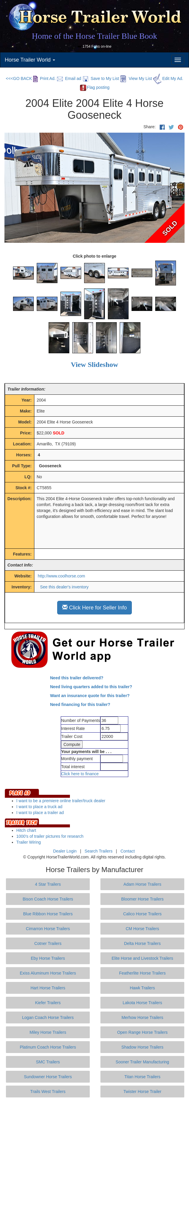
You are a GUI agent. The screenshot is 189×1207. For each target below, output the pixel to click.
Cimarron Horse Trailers (48, 928)
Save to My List (100, 78)
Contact (128, 851)
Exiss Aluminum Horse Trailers (48, 973)
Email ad (69, 78)
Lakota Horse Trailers (142, 1002)
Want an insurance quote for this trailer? (90, 695)
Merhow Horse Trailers (142, 1017)
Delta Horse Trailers (142, 943)
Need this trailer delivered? (76, 677)
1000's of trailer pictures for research (50, 836)
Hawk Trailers (142, 987)
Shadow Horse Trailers (142, 1047)
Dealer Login (64, 851)
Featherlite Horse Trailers (142, 973)
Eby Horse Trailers (48, 958)
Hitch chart (26, 830)
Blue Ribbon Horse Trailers (48, 913)
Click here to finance (80, 773)
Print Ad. (44, 78)
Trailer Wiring (28, 842)
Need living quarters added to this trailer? (91, 686)
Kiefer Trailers (47, 1002)
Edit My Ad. (168, 78)
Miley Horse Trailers (48, 1032)
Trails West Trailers (47, 1091)
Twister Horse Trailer (142, 1091)
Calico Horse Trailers (142, 913)
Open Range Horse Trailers (142, 1032)
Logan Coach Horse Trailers (47, 1017)
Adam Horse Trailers (142, 884)
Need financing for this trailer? (80, 704)
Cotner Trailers (48, 943)
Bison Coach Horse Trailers (48, 899)
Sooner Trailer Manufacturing (142, 1062)
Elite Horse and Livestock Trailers (142, 958)
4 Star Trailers (48, 884)
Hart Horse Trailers (48, 987)
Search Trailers (99, 851)
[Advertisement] (96, 1152)
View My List (136, 78)
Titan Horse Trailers (142, 1076)
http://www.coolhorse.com (61, 576)
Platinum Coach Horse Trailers (48, 1047)
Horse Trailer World (30, 60)
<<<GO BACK (19, 78)
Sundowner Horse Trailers (48, 1076)
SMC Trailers (48, 1062)
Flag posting (94, 87)
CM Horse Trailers (142, 928)
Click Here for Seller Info (94, 607)
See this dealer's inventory (64, 587)
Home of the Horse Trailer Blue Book (94, 36)
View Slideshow (94, 364)
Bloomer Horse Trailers (142, 899)
